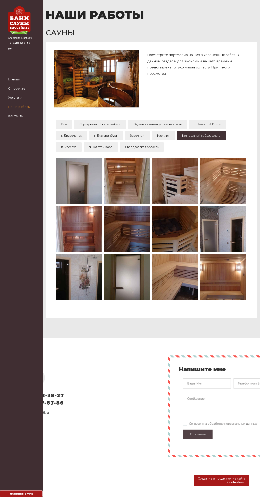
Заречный (137, 136)
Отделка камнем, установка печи (157, 124)
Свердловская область (141, 147)
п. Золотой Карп (101, 147)
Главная (14, 79)
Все (64, 124)
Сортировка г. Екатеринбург (100, 124)
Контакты (16, 116)
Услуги (13, 98)
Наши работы (19, 107)
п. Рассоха (68, 147)
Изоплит (163, 136)
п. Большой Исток (208, 124)
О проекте (16, 88)
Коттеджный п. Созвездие (201, 136)
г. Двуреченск (71, 136)
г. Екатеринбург (105, 136)
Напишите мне (21, 493)
